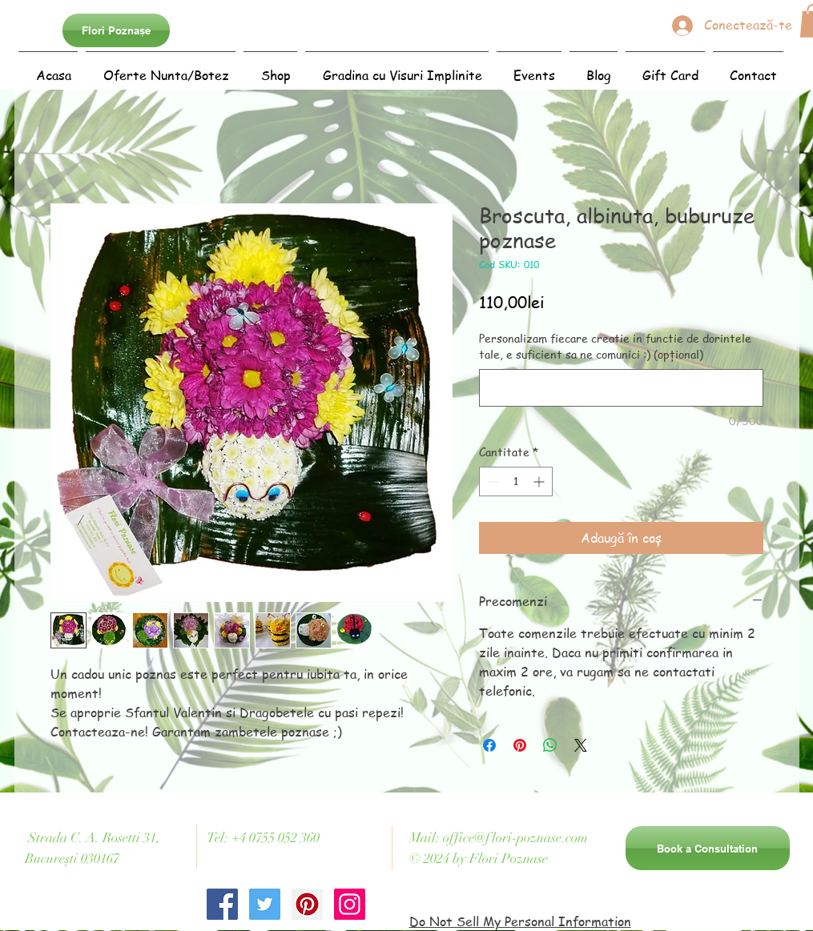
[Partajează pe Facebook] (489, 745)
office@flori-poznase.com (515, 837)
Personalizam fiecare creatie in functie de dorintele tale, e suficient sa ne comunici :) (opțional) (615, 346)
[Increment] (540, 482)
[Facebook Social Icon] (222, 904)
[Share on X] (580, 745)
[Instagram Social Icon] (349, 904)
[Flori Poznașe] (116, 30)
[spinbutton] (515, 482)
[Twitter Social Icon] (264, 904)
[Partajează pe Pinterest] (519, 745)
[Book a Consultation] (708, 848)
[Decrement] (491, 482)
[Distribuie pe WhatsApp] (550, 745)
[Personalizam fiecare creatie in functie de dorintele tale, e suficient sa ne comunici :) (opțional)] (621, 387)
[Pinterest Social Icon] (307, 904)
